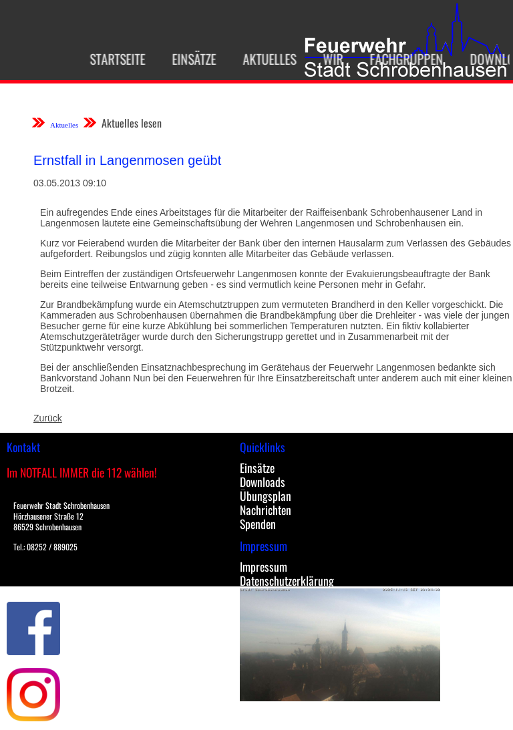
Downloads (262, 481)
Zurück (47, 418)
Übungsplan (265, 495)
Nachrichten (265, 509)
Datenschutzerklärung (287, 580)
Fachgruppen (403, 59)
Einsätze (190, 59)
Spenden (258, 523)
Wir (329, 59)
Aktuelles (266, 59)
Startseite (114, 59)
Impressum (263, 566)
